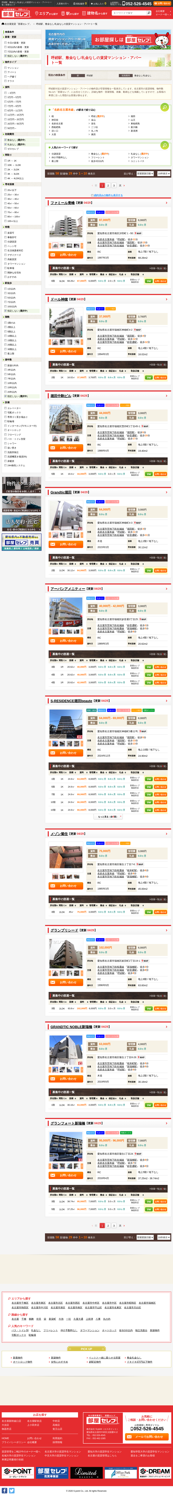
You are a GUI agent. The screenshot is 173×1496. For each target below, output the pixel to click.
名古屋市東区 (38, 1302)
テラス (10, 81)
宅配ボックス (14, 412)
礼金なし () (16, 144)
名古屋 (15, 1319)
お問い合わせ (160, 281)
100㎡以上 (12, 221)
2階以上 (11, 327)
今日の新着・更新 (16, 43)
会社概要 (160, 11)
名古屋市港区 (58, 1307)
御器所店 (6, 1429)
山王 (133, 120)
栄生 (93, 123)
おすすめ (11, 277)
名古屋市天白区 (132, 1307)
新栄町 (52, 1319)
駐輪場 (10, 421)
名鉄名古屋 (57, 123)
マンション (13, 68)
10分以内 (12, 306)
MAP (137, 233)
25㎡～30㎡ (13, 194)
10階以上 (12, 336)
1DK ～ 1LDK (14, 165)
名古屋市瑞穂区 (147, 1302)
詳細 (149, 281)
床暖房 (10, 461)
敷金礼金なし (134, 1357)
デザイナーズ (14, 255)
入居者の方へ (63, 3)
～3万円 (11, 93)
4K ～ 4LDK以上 (15, 178)
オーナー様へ (162, 14)
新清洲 (134, 131)
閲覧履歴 (81, 3)
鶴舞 (31, 1319)
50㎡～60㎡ (13, 207)
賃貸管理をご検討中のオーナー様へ (21, 1451)
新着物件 (18, 1357)
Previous (50, 245)
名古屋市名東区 (112, 1307)
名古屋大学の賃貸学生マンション (63, 1451)
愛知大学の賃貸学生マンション (105, 1451)
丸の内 (106, 1319)
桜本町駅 (132, 870)
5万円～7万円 (14, 101)
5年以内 (11, 374)
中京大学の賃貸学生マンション (62, 1455)
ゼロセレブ (13, 149)
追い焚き (11, 448)
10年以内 (12, 383)
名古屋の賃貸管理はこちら (102, 1455)
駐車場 (10, 268)
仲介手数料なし (59, 157)
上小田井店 (33, 1425)
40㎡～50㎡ (13, 203)
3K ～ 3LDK (13, 174)
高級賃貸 (11, 259)
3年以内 (11, 370)
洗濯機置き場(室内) (17, 456)
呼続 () (97, 116)
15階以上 (12, 340)
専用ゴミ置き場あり (17, 417)
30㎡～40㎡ (13, 199)
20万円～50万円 (15, 123)
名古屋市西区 (72, 1302)
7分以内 (11, 302)
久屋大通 (78, 1319)
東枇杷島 (135, 123)
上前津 (89, 1319)
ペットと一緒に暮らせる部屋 (104, 1357)
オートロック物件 (22, 1361)
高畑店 (56, 1425)
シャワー (11, 443)
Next (82, 245)
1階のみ (11, 322)
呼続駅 (121, 239)
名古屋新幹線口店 (11, 1421)
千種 (23, 1319)
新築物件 (155, 1330)
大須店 (5, 1425)
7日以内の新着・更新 (18, 51)
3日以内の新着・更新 (18, 47)
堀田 (133, 116)
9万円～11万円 (14, 110)
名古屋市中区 (109, 1302)
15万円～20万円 (15, 119)
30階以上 (12, 349)
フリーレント (98, 157)
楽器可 (10, 233)
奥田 (93, 134)
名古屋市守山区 (93, 1307)
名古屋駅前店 (34, 1421)
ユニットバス (137, 161)
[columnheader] (53, 274)
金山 (93, 120)
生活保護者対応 (15, 250)
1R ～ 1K (12, 160)
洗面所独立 (13, 452)
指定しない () (17, 56)
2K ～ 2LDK (13, 169)
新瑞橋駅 (132, 628)
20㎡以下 (12, 190)
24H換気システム (16, 465)
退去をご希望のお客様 (143, 1455)
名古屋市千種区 (20, 1302)
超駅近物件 (95, 1361)
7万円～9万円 (14, 106)
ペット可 (11, 246)
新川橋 (134, 127)
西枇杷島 (56, 127)
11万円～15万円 (15, 115)
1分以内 (11, 289)
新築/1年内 (12, 365)
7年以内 (11, 378)
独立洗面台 (141, 1330)
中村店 (56, 1421)
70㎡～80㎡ (13, 212)
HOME (5, 1438)
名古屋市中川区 (39, 1307)
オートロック (14, 430)
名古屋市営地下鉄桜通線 (110, 628)
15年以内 (12, 387)
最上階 (10, 353)
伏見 (38, 1319)
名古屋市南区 (75, 1307)
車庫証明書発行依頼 (13, 1459)
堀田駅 (130, 242)
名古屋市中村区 (91, 1302)
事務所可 (11, 237)
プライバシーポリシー (14, 1442)
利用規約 (57, 1438)
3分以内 (11, 293)
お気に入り (99, 3)
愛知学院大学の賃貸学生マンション (150, 1451)
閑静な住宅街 (14, 272)
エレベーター (14, 408)
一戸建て (11, 76)
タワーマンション (16, 264)
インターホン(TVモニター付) (22, 426)
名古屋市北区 (55, 1302)
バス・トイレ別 (20, 1330)
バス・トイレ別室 (16, 439)
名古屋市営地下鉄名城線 (110, 242)
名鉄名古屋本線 (105, 239)
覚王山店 (57, 1429)
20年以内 (12, 392)
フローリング (14, 434)
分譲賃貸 (11, 241)
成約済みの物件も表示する (108, 195)
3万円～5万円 (14, 97)
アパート (11, 72)
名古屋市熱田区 (20, 1307)
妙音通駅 (132, 245)
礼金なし (36, 1330)
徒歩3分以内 (97, 161)
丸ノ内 (94, 131)
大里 (54, 134)
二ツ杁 (94, 127)
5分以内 (11, 297)
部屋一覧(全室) (158, 268)
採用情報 (57, 1442)
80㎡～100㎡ (13, 216)
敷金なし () (16, 140)
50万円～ (12, 128)
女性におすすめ (59, 1361)
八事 (98, 1319)
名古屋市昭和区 (127, 1302)
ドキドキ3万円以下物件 (140, 1361)
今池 (61, 1319)
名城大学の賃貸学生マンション (19, 1455)
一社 (68, 1319)
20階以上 (12, 344)
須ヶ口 (55, 131)
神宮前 (55, 120)
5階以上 (11, 331)
